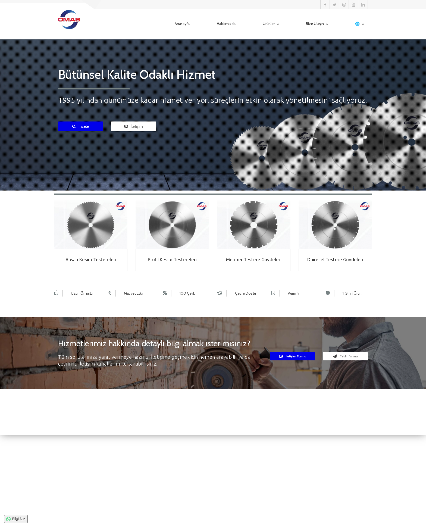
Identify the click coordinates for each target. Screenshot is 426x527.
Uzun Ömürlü (82, 293)
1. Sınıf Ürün (352, 293)
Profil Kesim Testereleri (172, 259)
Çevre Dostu (245, 293)
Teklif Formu (345, 356)
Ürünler (259, 24)
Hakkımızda (217, 24)
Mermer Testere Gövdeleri (253, 259)
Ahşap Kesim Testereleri (90, 259)
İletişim (133, 126)
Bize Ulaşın (305, 24)
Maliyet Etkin (134, 293)
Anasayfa (173, 24)
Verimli (293, 293)
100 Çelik (187, 293)
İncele (80, 126)
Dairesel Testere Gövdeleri (335, 259)
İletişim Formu (292, 356)
